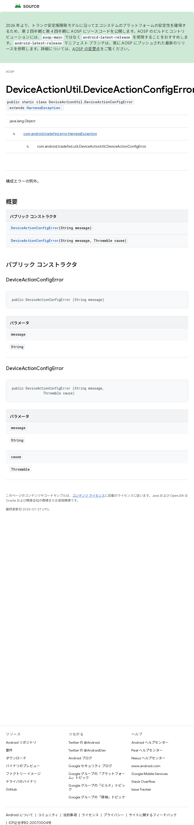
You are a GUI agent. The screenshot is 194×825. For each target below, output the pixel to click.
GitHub (11, 789)
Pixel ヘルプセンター (147, 750)
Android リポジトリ (21, 742)
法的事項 (70, 815)
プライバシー (114, 815)
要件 (9, 750)
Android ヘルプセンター (150, 742)
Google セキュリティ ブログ (90, 766)
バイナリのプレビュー (23, 766)
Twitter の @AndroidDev (87, 750)
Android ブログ (80, 758)
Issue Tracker (141, 789)
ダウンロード (16, 758)
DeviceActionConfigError (35, 228)
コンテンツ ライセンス (88, 496)
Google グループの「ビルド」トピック (96, 787)
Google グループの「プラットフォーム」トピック (96, 776)
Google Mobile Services (149, 774)
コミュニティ (48, 815)
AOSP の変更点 (86, 49)
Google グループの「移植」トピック (96, 797)
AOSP (10, 72)
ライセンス (90, 815)
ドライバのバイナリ (21, 781)
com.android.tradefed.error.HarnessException (60, 134)
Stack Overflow (143, 781)
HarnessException (43, 107)
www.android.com (145, 766)
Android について (19, 815)
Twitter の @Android (84, 742)
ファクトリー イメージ (23, 774)
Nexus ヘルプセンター (148, 758)
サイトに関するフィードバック (153, 815)
